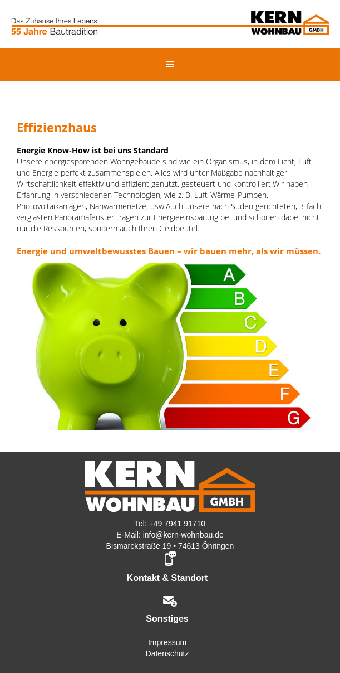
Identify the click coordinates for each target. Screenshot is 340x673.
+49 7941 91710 (177, 523)
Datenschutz (167, 653)
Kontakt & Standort (167, 578)
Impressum (167, 642)
